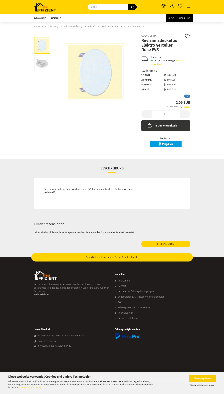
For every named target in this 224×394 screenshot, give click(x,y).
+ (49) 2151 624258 (46, 341)
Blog (171, 18)
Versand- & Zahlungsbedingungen (136, 291)
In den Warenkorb (162, 125)
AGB (120, 302)
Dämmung (40, 18)
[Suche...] (132, 7)
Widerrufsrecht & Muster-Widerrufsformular (141, 296)
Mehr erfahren (41, 294)
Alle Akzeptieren (202, 378)
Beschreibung (112, 168)
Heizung (56, 18)
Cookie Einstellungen (129, 318)
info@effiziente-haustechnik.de (54, 345)
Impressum (124, 280)
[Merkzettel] (180, 6)
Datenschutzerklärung (30, 387)
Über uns (184, 18)
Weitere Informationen (202, 385)
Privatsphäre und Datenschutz (134, 307)
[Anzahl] (165, 114)
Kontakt (122, 286)
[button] (163, 6)
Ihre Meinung (166, 244)
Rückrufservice (126, 312)
